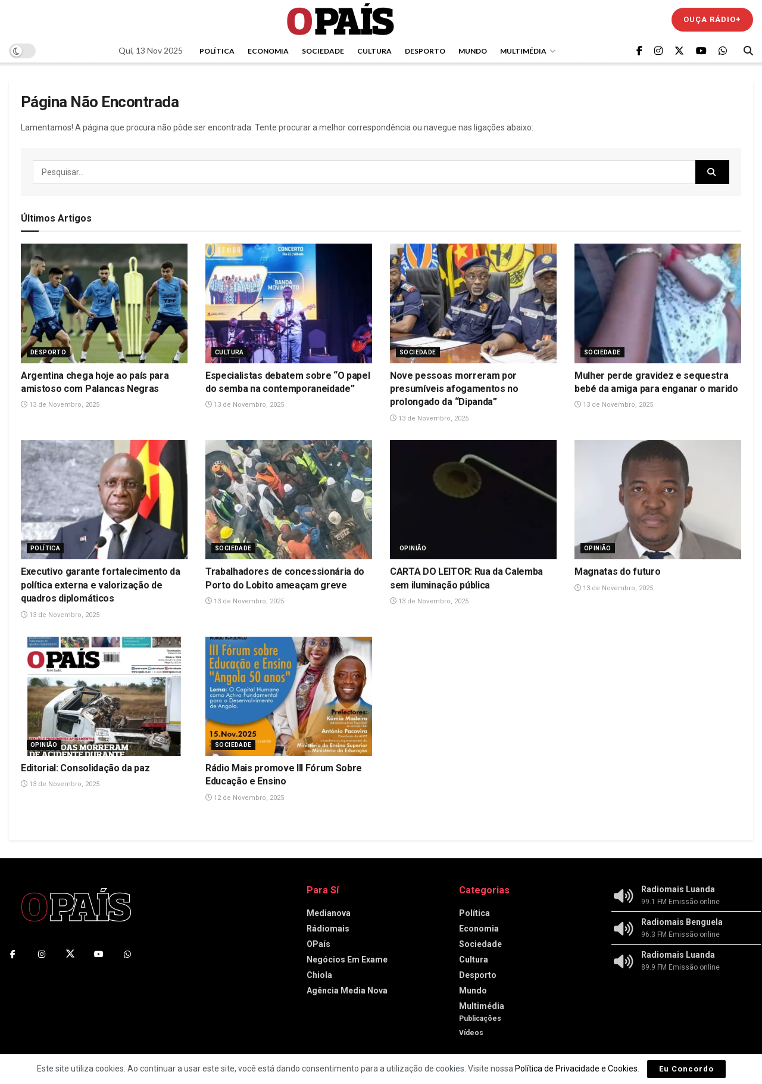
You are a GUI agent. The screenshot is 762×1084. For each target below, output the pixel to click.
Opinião (413, 548)
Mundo (472, 50)
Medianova (329, 913)
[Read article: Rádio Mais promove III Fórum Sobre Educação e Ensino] (288, 696)
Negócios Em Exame (347, 959)
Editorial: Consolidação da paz (85, 768)
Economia (268, 50)
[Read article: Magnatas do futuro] (657, 499)
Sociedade (323, 50)
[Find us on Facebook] (639, 51)
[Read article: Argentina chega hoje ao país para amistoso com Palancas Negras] (104, 303)
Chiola (319, 975)
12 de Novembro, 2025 (244, 798)
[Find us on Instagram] (658, 51)
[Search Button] (748, 51)
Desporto (425, 50)
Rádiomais (328, 928)
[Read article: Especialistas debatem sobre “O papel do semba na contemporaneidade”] (288, 303)
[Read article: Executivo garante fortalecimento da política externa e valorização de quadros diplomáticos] (104, 499)
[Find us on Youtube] (701, 51)
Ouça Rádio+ (712, 19)
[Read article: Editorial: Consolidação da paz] (104, 696)
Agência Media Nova (347, 990)
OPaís (318, 944)
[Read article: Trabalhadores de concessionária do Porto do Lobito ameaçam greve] (288, 499)
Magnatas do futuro (617, 571)
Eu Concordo (686, 1068)
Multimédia (523, 50)
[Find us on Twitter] (679, 51)
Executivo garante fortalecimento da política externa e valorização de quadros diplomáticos (100, 585)
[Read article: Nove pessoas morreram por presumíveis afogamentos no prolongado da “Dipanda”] (473, 303)
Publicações (480, 1018)
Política (217, 50)
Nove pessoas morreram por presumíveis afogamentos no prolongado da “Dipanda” (454, 389)
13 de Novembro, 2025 (60, 405)
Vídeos (471, 1033)
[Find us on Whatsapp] (723, 51)
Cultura (374, 50)
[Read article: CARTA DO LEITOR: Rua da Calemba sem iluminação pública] (473, 499)
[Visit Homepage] (340, 19)
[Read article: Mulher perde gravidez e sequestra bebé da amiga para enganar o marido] (657, 303)
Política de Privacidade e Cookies (576, 1068)
